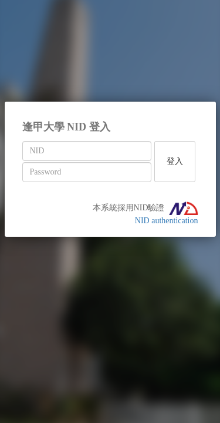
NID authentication (166, 220)
